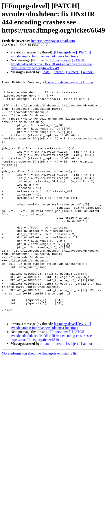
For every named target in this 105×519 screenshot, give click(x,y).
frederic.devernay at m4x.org (69, 83)
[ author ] (87, 72)
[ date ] (47, 72)
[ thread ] (58, 72)
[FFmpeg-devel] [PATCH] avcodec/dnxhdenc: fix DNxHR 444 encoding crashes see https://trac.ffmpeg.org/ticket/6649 (51, 64)
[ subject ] (73, 72)
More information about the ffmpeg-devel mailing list (39, 400)
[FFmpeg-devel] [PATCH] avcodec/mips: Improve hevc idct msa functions (51, 54)
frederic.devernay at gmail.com (53, 41)
